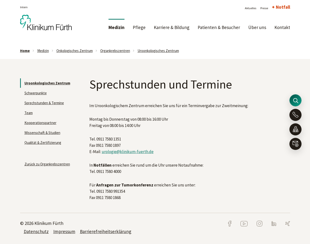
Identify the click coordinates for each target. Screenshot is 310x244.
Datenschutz (36, 231)
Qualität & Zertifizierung (42, 142)
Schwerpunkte (35, 93)
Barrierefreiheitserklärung (105, 231)
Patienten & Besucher (219, 27)
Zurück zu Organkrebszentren (47, 164)
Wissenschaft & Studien (42, 132)
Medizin (116, 27)
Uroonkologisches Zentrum (158, 50)
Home (25, 50)
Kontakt (282, 27)
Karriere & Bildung (171, 27)
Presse (264, 8)
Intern (24, 7)
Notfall (283, 7)
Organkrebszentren (115, 50)
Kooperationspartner (40, 122)
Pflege (139, 27)
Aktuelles (250, 8)
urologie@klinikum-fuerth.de (128, 151)
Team (28, 113)
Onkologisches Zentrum (74, 50)
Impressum (64, 231)
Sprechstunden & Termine (44, 103)
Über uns (257, 27)
